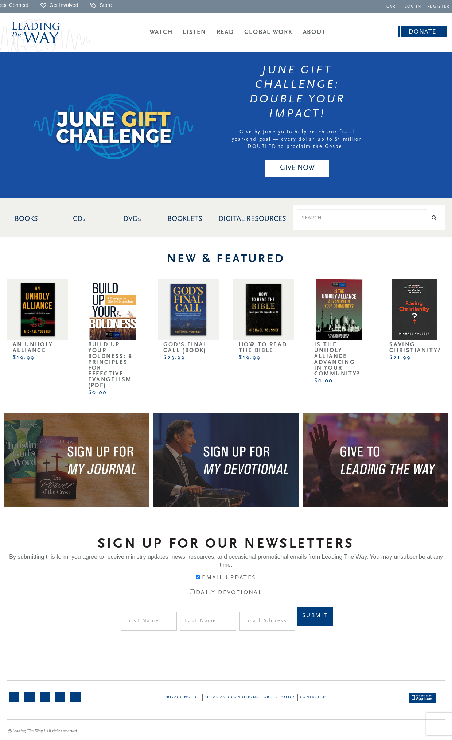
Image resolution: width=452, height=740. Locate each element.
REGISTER (439, 7)
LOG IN (414, 7)
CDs (79, 219)
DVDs (132, 219)
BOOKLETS (184, 219)
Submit (315, 616)
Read (225, 32)
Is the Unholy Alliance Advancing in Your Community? (337, 359)
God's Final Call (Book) (185, 348)
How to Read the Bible (263, 348)
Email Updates (229, 578)
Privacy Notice (182, 697)
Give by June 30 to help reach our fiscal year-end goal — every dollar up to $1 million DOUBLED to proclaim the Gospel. (297, 139)
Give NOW (297, 168)
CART (394, 7)
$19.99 (24, 358)
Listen (194, 32)
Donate (422, 32)
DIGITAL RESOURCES (252, 219)
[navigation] (394, 6)
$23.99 (174, 358)
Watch (161, 32)
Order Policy (279, 697)
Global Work (268, 32)
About (314, 32)
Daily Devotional (229, 593)
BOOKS (26, 219)
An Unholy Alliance (33, 348)
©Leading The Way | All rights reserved (42, 731)
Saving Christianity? (415, 348)
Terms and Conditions (232, 697)
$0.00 (97, 393)
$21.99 (400, 358)
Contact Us (313, 697)
